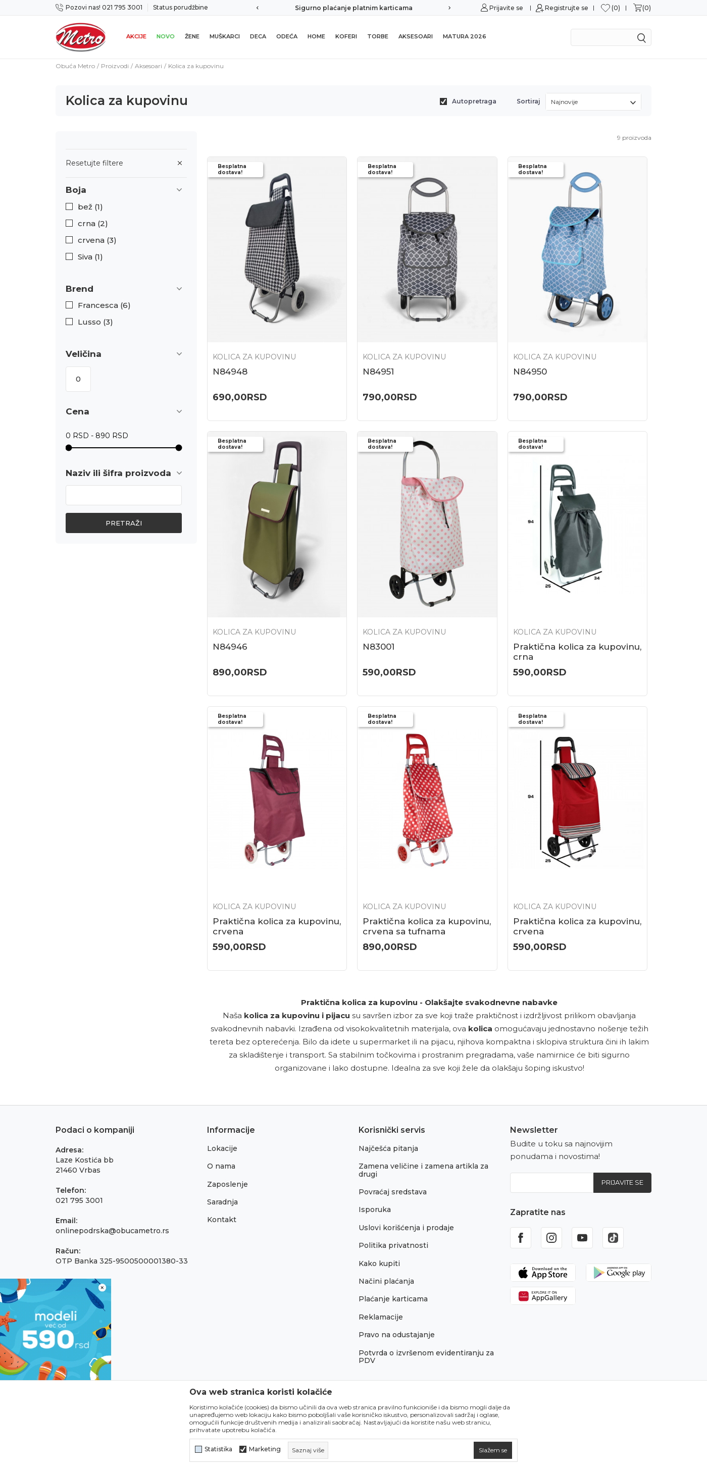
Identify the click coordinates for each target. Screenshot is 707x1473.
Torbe (377, 36)
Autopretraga (474, 101)
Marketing (265, 1449)
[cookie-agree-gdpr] (493, 1450)
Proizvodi (115, 66)
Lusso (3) (95, 322)
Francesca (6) (104, 305)
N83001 (378, 647)
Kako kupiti (379, 1263)
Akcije (136, 36)
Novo (166, 36)
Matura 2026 (464, 36)
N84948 (230, 371)
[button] (126, 190)
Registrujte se (566, 8)
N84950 (530, 371)
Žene (192, 36)
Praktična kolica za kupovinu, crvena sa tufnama (427, 926)
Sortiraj (528, 101)
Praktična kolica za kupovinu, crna (577, 652)
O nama (221, 1166)
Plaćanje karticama (393, 1298)
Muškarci (225, 36)
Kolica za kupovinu (254, 356)
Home (316, 36)
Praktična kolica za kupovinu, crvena (277, 926)
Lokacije (222, 1148)
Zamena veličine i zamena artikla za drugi (423, 1170)
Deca (258, 36)
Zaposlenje (227, 1184)
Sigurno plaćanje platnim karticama (354, 8)
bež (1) (90, 207)
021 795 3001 (79, 1200)
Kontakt (221, 1219)
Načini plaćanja (386, 1281)
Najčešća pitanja (388, 1148)
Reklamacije (381, 1317)
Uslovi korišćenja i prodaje (406, 1227)
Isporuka (375, 1209)
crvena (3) (97, 240)
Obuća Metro (75, 66)
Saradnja (222, 1201)
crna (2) (93, 223)
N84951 (378, 371)
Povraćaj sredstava (393, 1191)
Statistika (218, 1449)
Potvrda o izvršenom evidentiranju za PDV (426, 1356)
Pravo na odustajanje (397, 1334)
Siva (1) (90, 256)
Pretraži (124, 523)
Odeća (286, 36)
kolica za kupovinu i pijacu (297, 1015)
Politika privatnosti (393, 1245)
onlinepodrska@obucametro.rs (112, 1230)
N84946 (230, 647)
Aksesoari (415, 36)
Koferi (346, 36)
